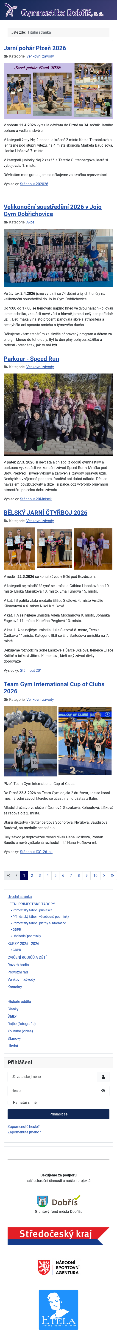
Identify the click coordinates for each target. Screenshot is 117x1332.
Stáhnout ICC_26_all (36, 852)
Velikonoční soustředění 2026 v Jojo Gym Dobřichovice (53, 210)
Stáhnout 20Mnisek (36, 499)
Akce (30, 222)
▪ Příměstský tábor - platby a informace (38, 923)
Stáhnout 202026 (34, 184)
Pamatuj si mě (24, 1102)
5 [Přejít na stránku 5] (55, 875)
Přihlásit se (58, 1114)
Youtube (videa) (20, 1031)
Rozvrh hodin (18, 965)
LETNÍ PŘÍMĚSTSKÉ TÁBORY (31, 904)
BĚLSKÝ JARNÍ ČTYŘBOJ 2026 (45, 512)
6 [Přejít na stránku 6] (63, 875)
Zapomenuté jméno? (24, 1132)
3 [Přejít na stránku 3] (40, 875)
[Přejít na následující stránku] (104, 875)
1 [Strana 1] (24, 875)
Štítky (12, 1016)
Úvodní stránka (20, 897)
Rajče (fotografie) (22, 1024)
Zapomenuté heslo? (24, 1126)
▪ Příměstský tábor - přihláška (31, 910)
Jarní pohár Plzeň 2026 (35, 48)
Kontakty (15, 987)
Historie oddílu (19, 1001)
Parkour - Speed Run (31, 358)
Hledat (13, 1046)
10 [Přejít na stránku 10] (95, 875)
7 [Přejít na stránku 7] (71, 875)
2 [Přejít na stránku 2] (32, 875)
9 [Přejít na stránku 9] (87, 875)
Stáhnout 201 (31, 670)
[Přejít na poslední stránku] (112, 875)
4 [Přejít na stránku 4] (48, 875)
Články (13, 1009)
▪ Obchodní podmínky (26, 936)
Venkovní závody (21, 979)
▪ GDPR (16, 929)
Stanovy (14, 1038)
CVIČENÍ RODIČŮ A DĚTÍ (27, 957)
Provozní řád (18, 972)
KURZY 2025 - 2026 (23, 943)
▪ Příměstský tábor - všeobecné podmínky (40, 916)
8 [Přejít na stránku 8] (79, 875)
